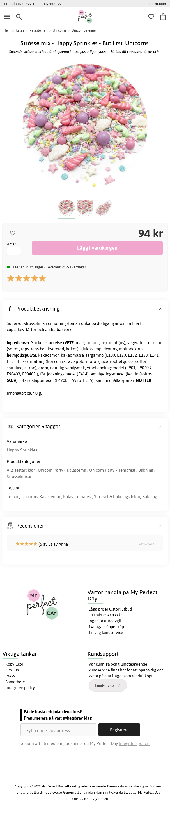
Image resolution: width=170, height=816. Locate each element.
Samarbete (15, 681)
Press (10, 675)
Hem (6, 30)
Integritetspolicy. (134, 743)
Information (156, 3)
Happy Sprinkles (22, 450)
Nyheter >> (52, 3)
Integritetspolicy (20, 687)
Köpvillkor (14, 664)
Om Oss (12, 670)
